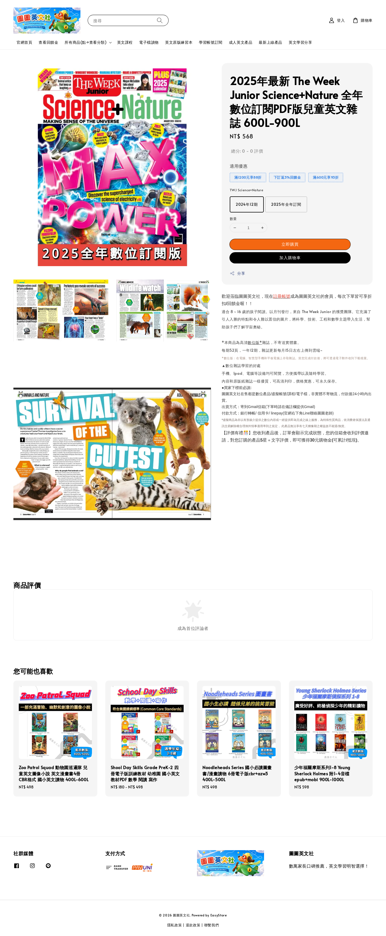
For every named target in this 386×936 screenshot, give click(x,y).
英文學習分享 (300, 42)
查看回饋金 (48, 42)
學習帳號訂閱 (210, 42)
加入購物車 (290, 257)
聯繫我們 (211, 925)
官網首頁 (24, 42)
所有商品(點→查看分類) (85, 42)
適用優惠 (238, 166)
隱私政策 (174, 925)
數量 (233, 218)
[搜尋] (159, 20)
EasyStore (218, 915)
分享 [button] (237, 273)
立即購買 (290, 244)
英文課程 (125, 42)
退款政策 (193, 925)
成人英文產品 (241, 42)
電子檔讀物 (149, 42)
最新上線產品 (270, 42)
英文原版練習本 (178, 42)
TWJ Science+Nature (246, 190)
